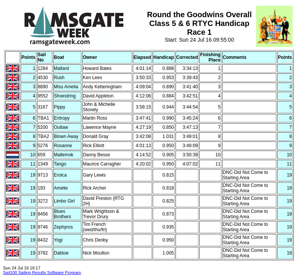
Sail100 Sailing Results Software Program (42, 272)
